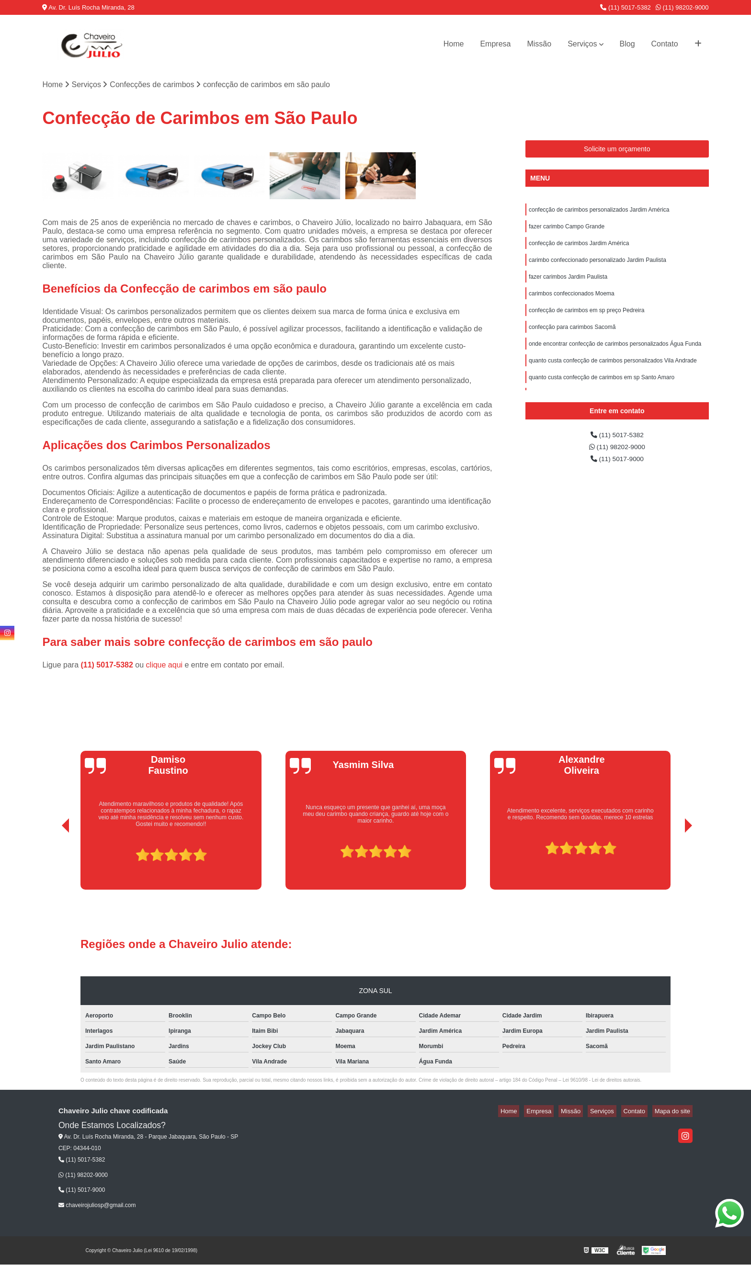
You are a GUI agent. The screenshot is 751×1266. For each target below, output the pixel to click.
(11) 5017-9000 (617, 463)
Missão (539, 44)
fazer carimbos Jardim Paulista (568, 284)
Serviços (582, 44)
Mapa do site (675, 1112)
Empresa (495, 44)
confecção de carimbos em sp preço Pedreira (586, 320)
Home (454, 44)
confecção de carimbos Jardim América (579, 248)
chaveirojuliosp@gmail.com (97, 1206)
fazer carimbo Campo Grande (566, 229)
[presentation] (52, 864)
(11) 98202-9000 (682, 7)
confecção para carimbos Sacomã (572, 339)
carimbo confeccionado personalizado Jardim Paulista (597, 266)
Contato (664, 44)
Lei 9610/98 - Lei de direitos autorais (601, 1081)
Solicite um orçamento (617, 150)
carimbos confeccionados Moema (571, 302)
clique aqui (164, 666)
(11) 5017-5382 (625, 7)
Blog (627, 44)
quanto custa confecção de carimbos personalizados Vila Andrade (613, 375)
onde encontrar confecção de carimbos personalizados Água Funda (615, 357)
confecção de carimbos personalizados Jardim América (599, 211)
